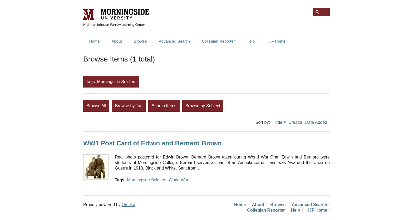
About (117, 41)
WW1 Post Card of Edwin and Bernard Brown (152, 143)
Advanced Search (174, 41)
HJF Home (276, 41)
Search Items (163, 106)
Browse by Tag (129, 106)
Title (278, 122)
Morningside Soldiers (146, 180)
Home (94, 41)
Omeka (128, 204)
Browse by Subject (202, 106)
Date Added (316, 122)
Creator (295, 122)
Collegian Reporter (218, 41)
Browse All (96, 106)
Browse (140, 41)
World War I (180, 180)
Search (317, 12)
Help (251, 41)
